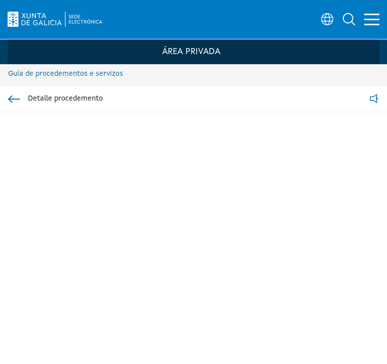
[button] (344, 18)
